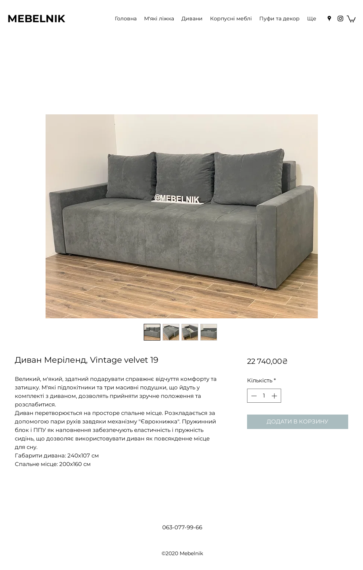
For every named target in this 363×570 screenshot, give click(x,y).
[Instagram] (340, 18)
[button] (351, 18)
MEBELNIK (36, 18)
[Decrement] (253, 396)
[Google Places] (329, 18)
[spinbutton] (264, 396)
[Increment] (275, 396)
